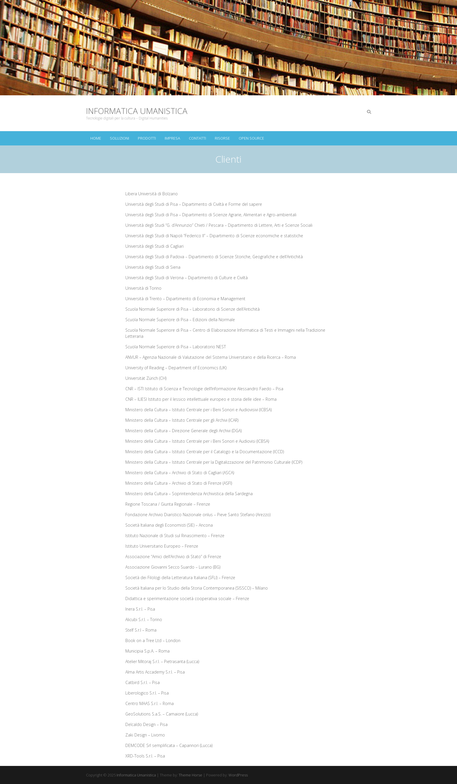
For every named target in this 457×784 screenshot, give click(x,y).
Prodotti (147, 138)
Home (95, 138)
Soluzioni (119, 138)
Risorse (222, 138)
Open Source (251, 138)
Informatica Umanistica (136, 111)
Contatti (197, 138)
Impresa (172, 138)
